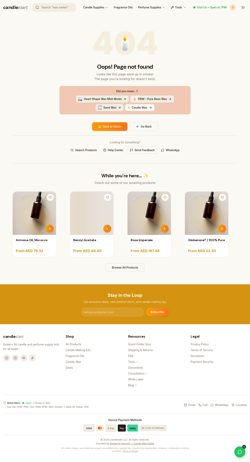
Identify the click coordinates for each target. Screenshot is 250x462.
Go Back (144, 126)
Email (189, 405)
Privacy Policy (200, 344)
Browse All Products (125, 267)
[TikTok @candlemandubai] (32, 357)
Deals (69, 367)
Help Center (113, 150)
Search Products (84, 150)
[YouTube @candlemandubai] (23, 357)
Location (239, 405)
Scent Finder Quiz (139, 344)
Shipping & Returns (140, 350)
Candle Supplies (93, 7)
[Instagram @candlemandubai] (6, 357)
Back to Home (109, 126)
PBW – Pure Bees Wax (152, 99)
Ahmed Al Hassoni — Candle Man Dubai (132, 443)
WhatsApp (170, 150)
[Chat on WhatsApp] (239, 451)
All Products (73, 344)
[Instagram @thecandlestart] (15, 357)
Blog (132, 385)
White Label (135, 379)
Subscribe (157, 312)
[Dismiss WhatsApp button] (244, 447)
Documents (135, 367)
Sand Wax (109, 108)
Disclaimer (197, 356)
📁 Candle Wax (140, 107)
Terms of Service (202, 350)
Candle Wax (73, 361)
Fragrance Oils (123, 7)
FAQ (130, 356)
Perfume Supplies (149, 7)
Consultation (137, 373)
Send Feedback (142, 150)
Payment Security (202, 361)
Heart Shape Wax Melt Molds (102, 99)
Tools (178, 7)
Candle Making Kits (78, 350)
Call (203, 405)
